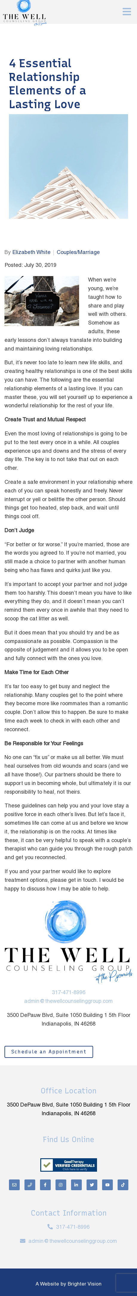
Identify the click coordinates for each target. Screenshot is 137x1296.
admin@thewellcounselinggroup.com (68, 1001)
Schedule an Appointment (49, 1052)
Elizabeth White (31, 252)
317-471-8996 (68, 992)
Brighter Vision (84, 1284)
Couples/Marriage (78, 252)
